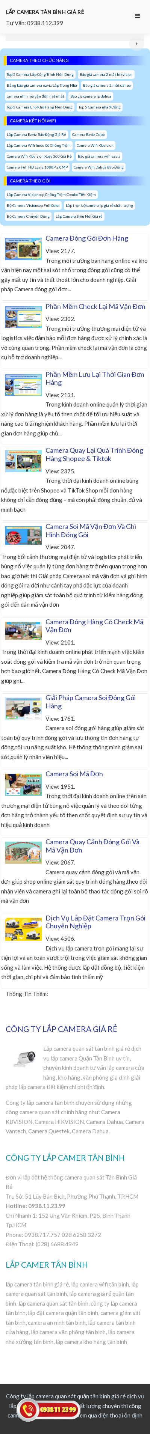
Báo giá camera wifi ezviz (99, 156)
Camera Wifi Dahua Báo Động (99, 167)
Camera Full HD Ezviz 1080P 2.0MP (37, 167)
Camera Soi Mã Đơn (74, 774)
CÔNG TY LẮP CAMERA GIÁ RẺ (61, 1028)
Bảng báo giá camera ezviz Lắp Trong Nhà (42, 85)
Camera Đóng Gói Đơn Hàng (86, 238)
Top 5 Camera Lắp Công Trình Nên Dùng (40, 74)
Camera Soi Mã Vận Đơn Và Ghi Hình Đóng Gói (90, 530)
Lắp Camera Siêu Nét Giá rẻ (79, 216)
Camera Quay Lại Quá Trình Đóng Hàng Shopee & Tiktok (94, 454)
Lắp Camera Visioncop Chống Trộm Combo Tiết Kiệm (51, 194)
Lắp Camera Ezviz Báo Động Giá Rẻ (36, 134)
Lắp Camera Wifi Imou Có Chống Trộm (39, 145)
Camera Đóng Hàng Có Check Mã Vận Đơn (94, 626)
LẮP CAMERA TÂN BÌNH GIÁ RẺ (45, 12)
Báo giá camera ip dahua (90, 96)
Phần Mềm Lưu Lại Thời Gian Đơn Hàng (94, 378)
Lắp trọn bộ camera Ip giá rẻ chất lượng (99, 205)
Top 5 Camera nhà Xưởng (100, 107)
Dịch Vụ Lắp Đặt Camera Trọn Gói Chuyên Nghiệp (95, 922)
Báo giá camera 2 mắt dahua (107, 85)
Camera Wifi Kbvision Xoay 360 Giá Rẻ (39, 156)
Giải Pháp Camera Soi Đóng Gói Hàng (90, 701)
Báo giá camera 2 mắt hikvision (106, 74)
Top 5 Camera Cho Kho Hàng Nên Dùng (40, 107)
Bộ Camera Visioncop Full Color (33, 205)
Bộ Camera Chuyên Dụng (28, 216)
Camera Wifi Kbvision (95, 145)
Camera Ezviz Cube (88, 134)
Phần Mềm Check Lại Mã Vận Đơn (95, 306)
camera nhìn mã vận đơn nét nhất (35, 96)
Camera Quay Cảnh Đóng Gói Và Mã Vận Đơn (92, 846)
